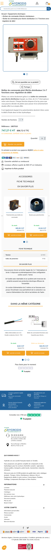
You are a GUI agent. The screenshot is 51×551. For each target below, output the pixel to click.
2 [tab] (27, 74)
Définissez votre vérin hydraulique (14, 496)
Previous (2, 216)
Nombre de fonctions (9, 120)
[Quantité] (42, 138)
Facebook (23, 528)
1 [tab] (24, 74)
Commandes (7, 515)
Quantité (34, 138)
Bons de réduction (9, 521)
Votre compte (10, 507)
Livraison (6, 487)
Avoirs (6, 517)
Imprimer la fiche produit (12, 168)
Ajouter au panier (13, 144)
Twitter (27, 528)
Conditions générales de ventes (39, 537)
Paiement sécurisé (9, 490)
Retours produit (8, 513)
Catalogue (7, 492)
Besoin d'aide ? (8, 503)
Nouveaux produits (9, 498)
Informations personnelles (11, 510)
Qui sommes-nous (9, 494)
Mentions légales (7, 537)
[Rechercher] (23, 8)
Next (49, 216)
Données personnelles (20, 537)
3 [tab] (28, 360)
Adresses (7, 519)
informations (10, 484)
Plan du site (7, 500)
